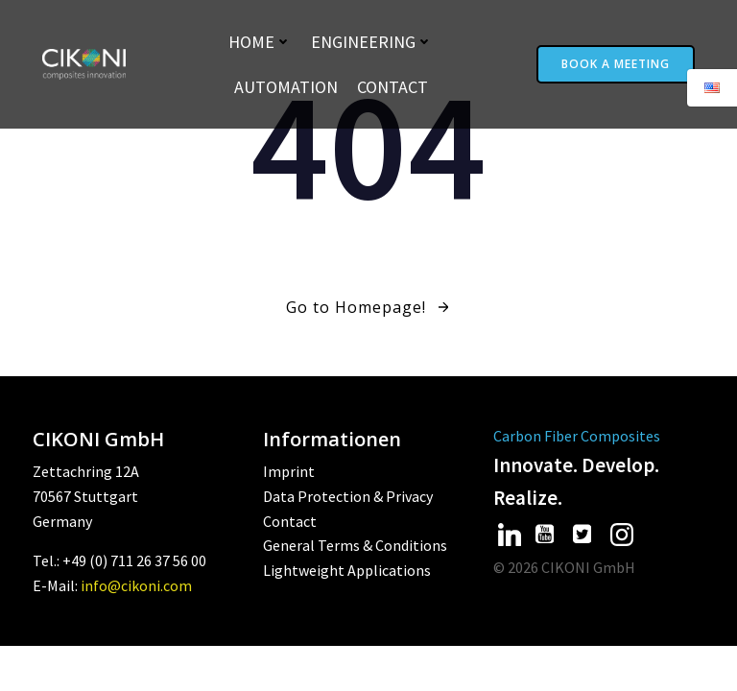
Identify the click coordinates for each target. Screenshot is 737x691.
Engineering (372, 42)
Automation (286, 87)
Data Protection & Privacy (348, 496)
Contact (392, 87)
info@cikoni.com (136, 585)
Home (260, 42)
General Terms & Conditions (355, 545)
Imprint (289, 471)
